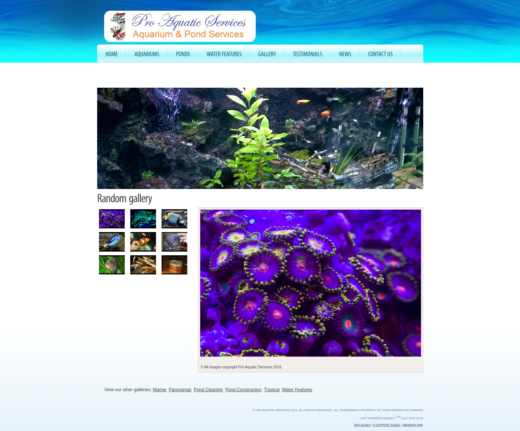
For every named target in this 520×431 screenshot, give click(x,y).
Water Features (297, 389)
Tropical (271, 389)
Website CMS (413, 425)
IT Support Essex (386, 425)
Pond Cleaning (208, 389)
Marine (159, 389)
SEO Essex (362, 425)
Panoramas (180, 389)
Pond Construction (243, 389)
